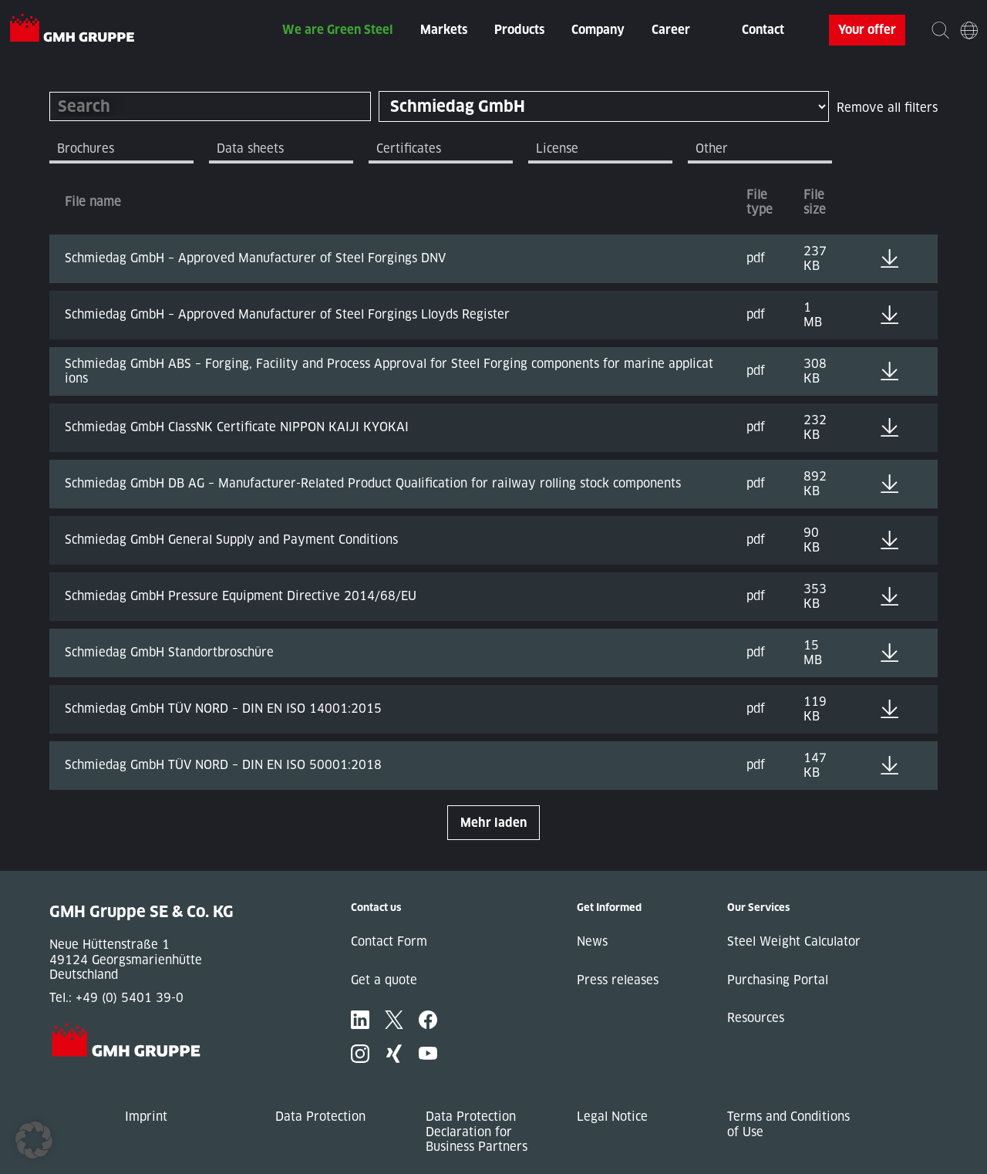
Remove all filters (887, 107)
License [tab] (557, 148)
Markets (443, 29)
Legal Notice (612, 1116)
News (592, 941)
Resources (755, 1017)
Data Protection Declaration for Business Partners (476, 1131)
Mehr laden (493, 822)
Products (519, 29)
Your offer (867, 29)
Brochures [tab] (85, 148)
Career (671, 29)
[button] (34, 1140)
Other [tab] (712, 148)
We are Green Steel (337, 29)
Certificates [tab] (408, 148)
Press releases (618, 980)
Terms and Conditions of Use (788, 1124)
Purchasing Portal (777, 980)
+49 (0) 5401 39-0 (130, 997)
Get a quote (384, 980)
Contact (763, 29)
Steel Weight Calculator (794, 941)
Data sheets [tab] (250, 148)
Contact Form (389, 941)
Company (598, 29)
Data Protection (320, 1116)
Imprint (146, 1116)
